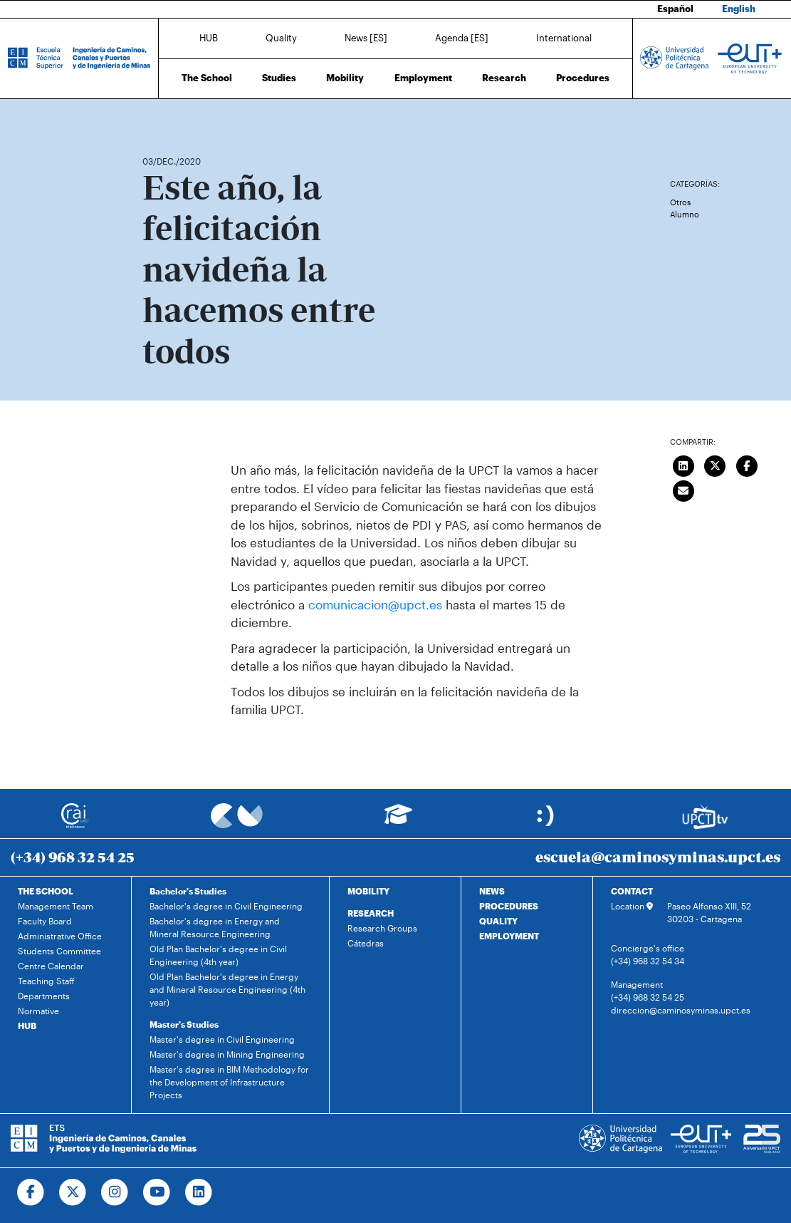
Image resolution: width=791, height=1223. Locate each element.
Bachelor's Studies (188, 891)
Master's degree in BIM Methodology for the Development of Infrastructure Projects (229, 1082)
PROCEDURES (508, 906)
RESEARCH (370, 913)
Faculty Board (45, 921)
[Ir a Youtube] (157, 1192)
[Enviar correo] (683, 489)
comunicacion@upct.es (375, 604)
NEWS (492, 891)
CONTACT (632, 891)
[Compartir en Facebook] (746, 464)
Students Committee (59, 951)
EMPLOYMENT (509, 936)
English (738, 8)
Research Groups (382, 928)
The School (207, 77)
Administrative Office (60, 936)
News (182, 119)
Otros (680, 202)
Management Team (55, 906)
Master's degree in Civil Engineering (222, 1039)
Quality (281, 37)
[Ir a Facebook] (31, 1192)
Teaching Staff (46, 981)
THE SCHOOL (45, 891)
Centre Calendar (51, 966)
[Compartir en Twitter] (714, 464)
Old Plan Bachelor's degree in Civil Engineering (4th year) (218, 955)
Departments (44, 996)
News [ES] (366, 37)
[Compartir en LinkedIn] (683, 464)
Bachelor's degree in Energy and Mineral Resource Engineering (215, 927)
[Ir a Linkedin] (199, 1192)
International (564, 37)
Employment (423, 77)
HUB (208, 37)
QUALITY (498, 921)
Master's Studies (184, 1024)
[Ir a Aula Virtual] (398, 820)
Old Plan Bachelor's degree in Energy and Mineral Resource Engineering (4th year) (227, 989)
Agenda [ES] (461, 37)
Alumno (684, 214)
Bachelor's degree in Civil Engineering (226, 906)
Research (504, 77)
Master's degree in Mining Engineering (227, 1054)
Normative (38, 1011)
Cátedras (365, 943)
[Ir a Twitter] (73, 1192)
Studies (279, 77)
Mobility (345, 77)
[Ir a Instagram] (115, 1192)
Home (154, 119)
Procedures (582, 77)
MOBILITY (368, 891)
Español (675, 8)
